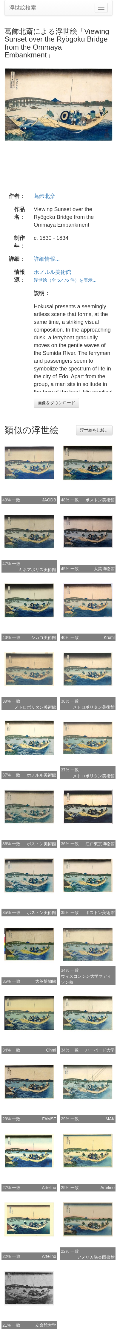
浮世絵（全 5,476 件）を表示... (65, 280)
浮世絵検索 (22, 8)
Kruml (109, 637)
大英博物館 (104, 568)
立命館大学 (45, 1325)
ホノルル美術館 (52, 272)
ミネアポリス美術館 (37, 569)
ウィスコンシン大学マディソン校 (86, 979)
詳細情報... (47, 259)
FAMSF (49, 1118)
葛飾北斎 (44, 196)
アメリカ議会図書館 (96, 1257)
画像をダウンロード (56, 402)
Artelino (49, 1187)
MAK (110, 1118)
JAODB (49, 500)
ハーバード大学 (100, 1050)
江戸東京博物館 (100, 843)
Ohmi (51, 1050)
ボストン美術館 (100, 500)
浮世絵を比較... (94, 430)
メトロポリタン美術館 (35, 707)
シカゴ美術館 (43, 637)
